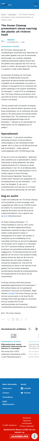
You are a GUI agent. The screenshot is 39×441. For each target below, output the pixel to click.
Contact (5, 393)
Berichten (12, 14)
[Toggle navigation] (36, 4)
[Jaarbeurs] (19, 436)
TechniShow (7, 397)
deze (5, 216)
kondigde (11, 293)
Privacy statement (27, 426)
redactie (10, 40)
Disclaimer (27, 418)
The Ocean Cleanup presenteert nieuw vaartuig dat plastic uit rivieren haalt (18, 17)
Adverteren (7, 388)
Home (3, 14)
